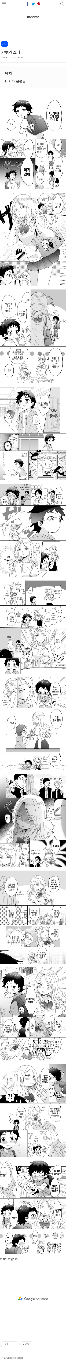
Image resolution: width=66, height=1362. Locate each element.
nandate (33, 17)
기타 (4, 1358)
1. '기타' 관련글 (15, 81)
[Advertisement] (33, 1299)
